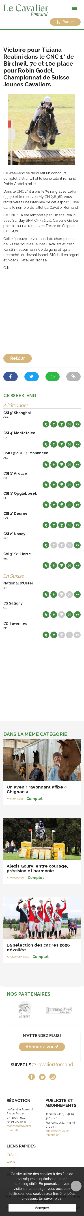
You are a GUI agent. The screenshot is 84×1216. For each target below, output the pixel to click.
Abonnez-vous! (42, 1046)
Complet (34, 799)
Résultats (61, 424)
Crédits (12, 1155)
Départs (53, 424)
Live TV (77, 424)
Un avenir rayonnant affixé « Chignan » (37, 789)
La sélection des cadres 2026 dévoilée (38, 947)
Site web (46, 424)
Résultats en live (69, 424)
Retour (17, 358)
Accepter (42, 1208)
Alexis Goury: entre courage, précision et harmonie (37, 868)
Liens (11, 1161)
